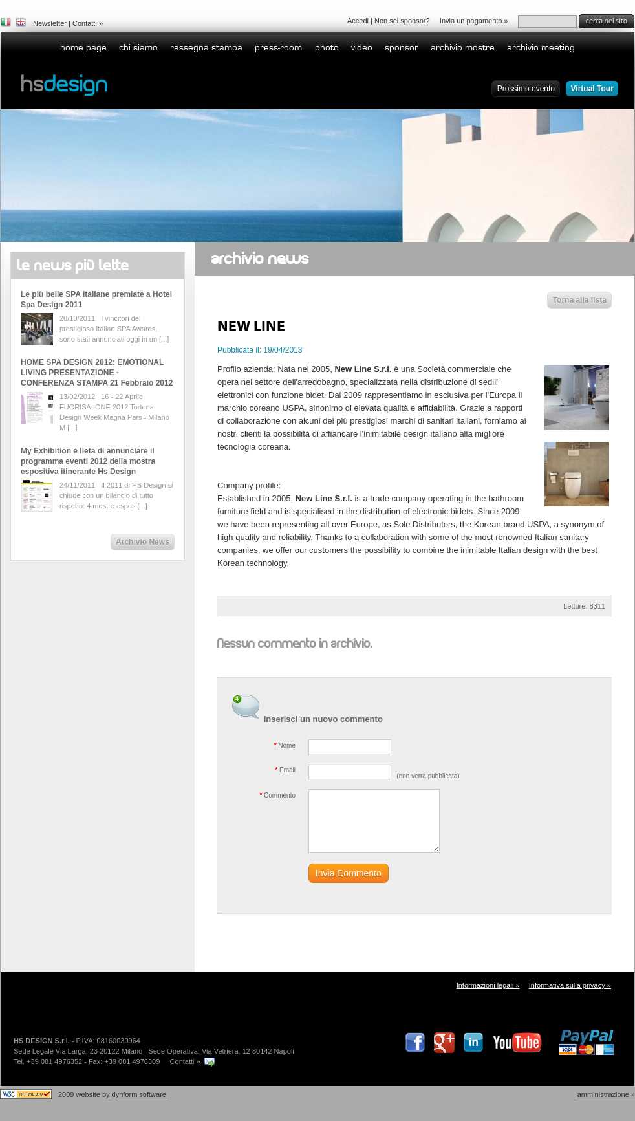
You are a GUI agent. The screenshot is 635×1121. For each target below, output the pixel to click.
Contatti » (185, 1061)
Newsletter (50, 23)
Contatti (84, 23)
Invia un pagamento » (474, 21)
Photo (327, 47)
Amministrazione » (606, 1094)
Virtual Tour (592, 88)
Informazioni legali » (488, 985)
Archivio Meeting (541, 47)
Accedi (358, 21)
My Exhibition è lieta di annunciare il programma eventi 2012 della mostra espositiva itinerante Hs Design (88, 461)
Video (361, 47)
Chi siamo (138, 47)
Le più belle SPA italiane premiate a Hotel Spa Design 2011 (96, 299)
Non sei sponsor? (402, 21)
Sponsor (401, 47)
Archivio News (142, 542)
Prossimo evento (526, 88)
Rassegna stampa (206, 47)
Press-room (278, 47)
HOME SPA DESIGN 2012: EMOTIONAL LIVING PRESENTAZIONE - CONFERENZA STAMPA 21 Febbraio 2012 (97, 372)
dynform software (139, 1094)
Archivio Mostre (463, 47)
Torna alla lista (580, 300)
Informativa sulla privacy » (570, 985)
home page (83, 47)
